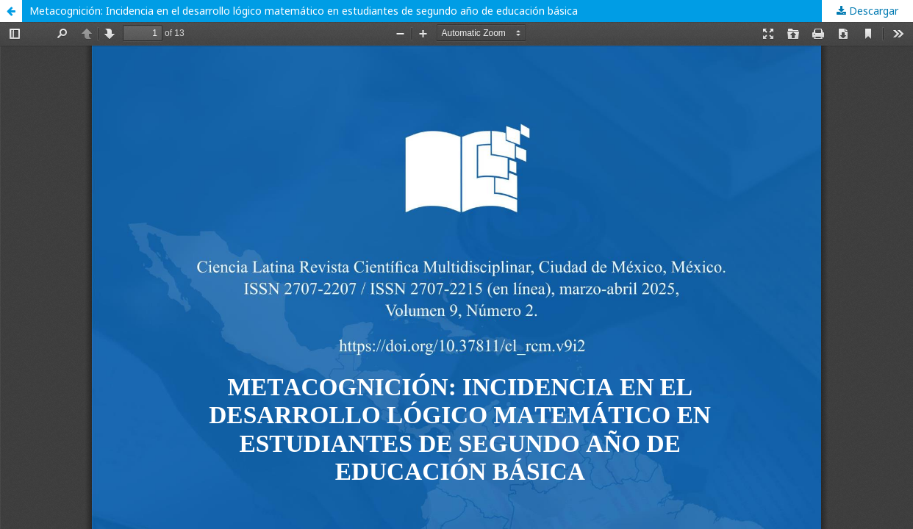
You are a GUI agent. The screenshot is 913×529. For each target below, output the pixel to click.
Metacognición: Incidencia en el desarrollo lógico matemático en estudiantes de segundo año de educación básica (303, 11)
